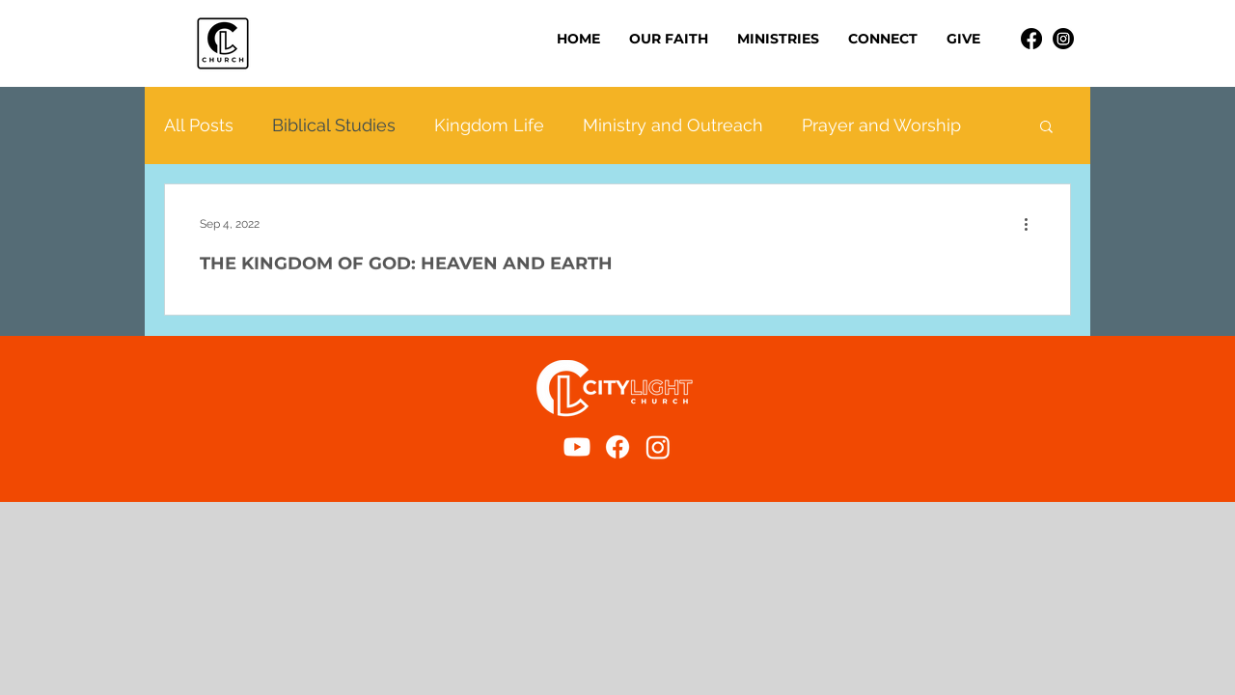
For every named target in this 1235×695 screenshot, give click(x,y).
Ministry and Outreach (673, 125)
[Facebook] (1031, 38)
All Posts (198, 125)
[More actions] (1032, 224)
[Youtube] (577, 446)
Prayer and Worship (881, 125)
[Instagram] (1063, 38)
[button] (778, 38)
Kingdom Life (489, 125)
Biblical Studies (334, 125)
